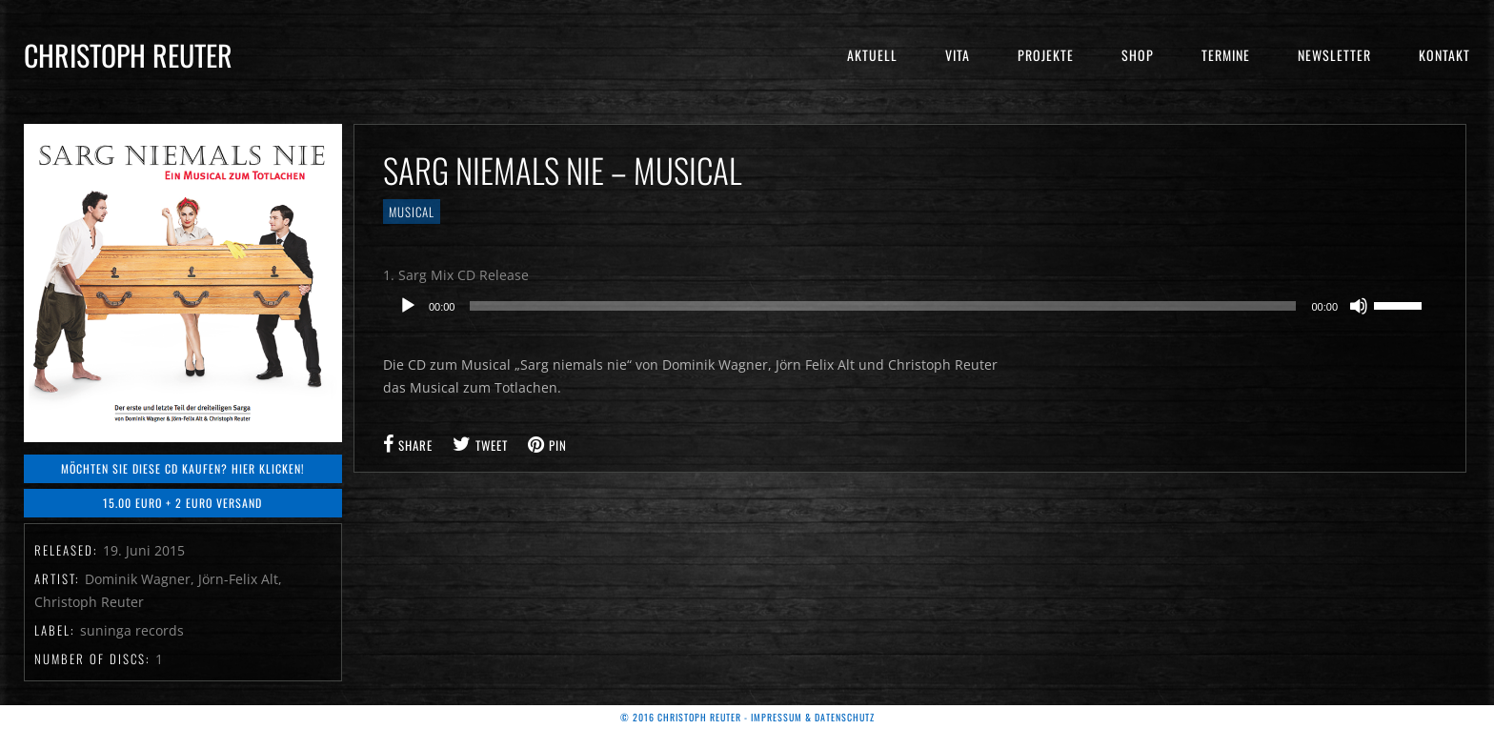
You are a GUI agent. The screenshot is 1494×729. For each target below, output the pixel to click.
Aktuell (872, 55)
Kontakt (1444, 55)
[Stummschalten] (1358, 305)
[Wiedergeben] (407, 305)
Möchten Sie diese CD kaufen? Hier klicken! (183, 468)
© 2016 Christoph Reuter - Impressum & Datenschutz (747, 717)
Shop (1137, 55)
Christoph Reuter (128, 54)
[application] (910, 306)
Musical (411, 211)
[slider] (883, 306)
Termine (1225, 55)
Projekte (1046, 55)
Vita (957, 55)
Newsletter (1334, 55)
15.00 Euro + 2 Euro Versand (182, 503)
